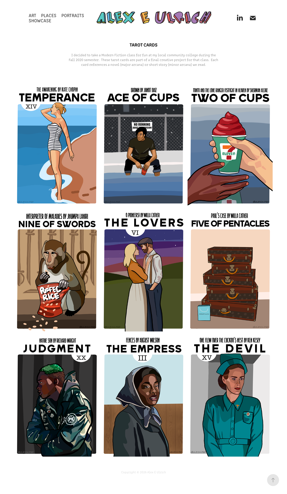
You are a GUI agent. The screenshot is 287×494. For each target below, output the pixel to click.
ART (32, 15)
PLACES (48, 15)
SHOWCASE (40, 20)
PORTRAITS (72, 15)
